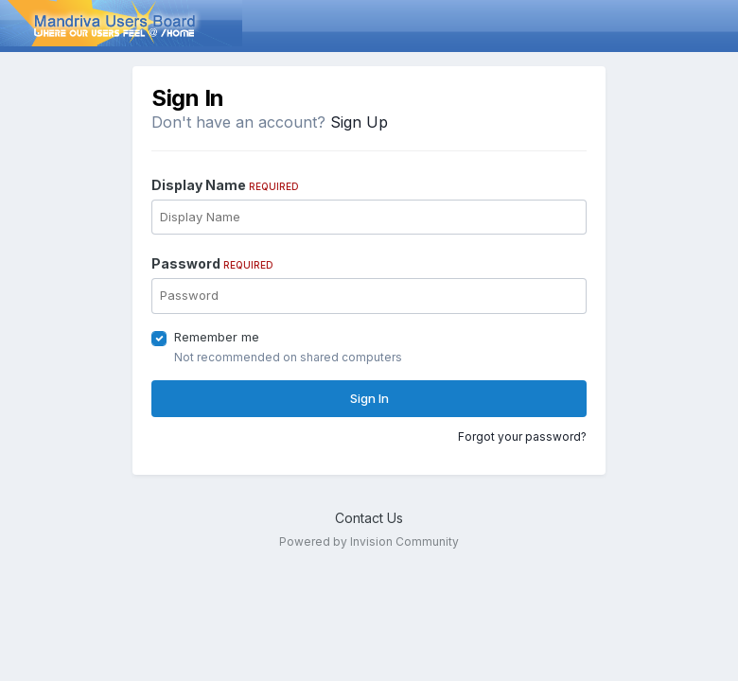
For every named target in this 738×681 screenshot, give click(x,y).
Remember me (216, 336)
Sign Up (359, 122)
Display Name (225, 185)
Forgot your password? (522, 436)
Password (212, 263)
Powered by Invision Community (369, 541)
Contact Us (369, 518)
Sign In (369, 398)
